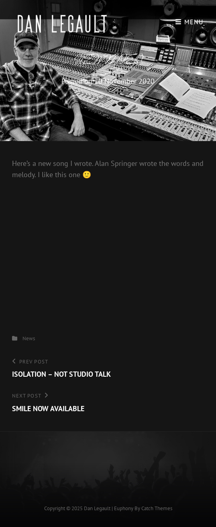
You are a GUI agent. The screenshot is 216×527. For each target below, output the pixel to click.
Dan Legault (97, 508)
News (28, 338)
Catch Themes (156, 508)
